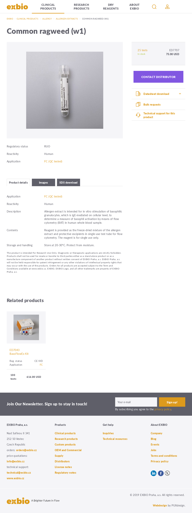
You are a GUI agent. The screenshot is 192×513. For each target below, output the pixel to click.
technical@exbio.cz (19, 472)
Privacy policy (160, 461)
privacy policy (162, 409)
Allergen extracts (67, 18)
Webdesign (160, 505)
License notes (63, 467)
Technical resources (115, 439)
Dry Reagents (110, 6)
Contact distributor (158, 77)
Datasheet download (156, 94)
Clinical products (48, 6)
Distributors (62, 461)
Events (155, 444)
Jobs (153, 450)
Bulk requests (151, 104)
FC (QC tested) (53, 161)
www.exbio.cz (15, 478)
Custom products (65, 444)
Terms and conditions (164, 456)
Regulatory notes (65, 472)
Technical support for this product (159, 115)
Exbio (10, 18)
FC (41, 364)
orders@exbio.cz (26, 450)
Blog (154, 439)
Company (157, 433)
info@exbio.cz (16, 461)
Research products (81, 6)
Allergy (47, 18)
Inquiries (108, 433)
